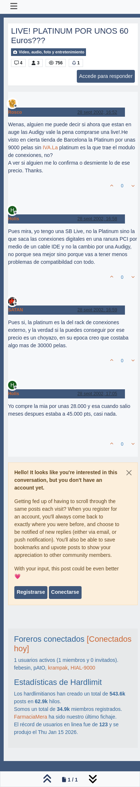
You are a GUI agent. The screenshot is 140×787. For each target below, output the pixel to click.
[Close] (129, 473)
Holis (13, 218)
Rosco (15, 112)
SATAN (15, 309)
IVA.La (50, 147)
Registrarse (31, 592)
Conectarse (65, 592)
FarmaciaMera (30, 717)
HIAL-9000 (83, 668)
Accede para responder (106, 76)
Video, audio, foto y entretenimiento (48, 52)
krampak (58, 668)
